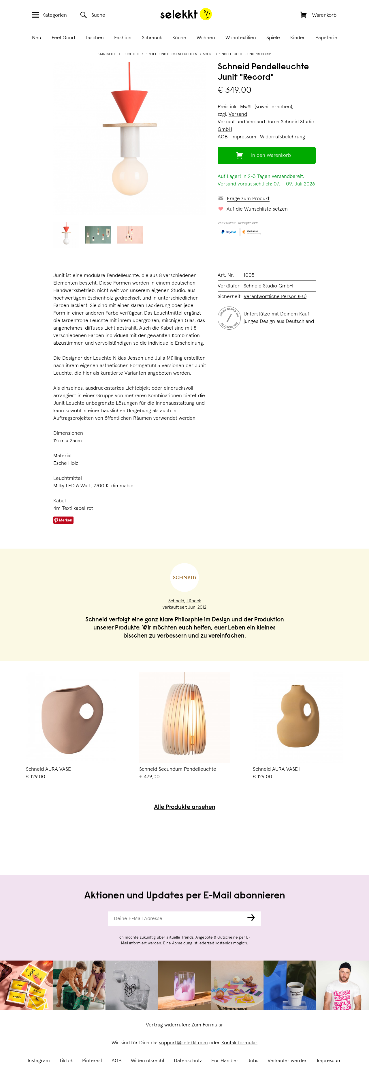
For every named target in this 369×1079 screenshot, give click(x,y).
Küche (179, 37)
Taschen (94, 37)
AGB (117, 1060)
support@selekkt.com (183, 1042)
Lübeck (194, 601)
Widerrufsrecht (148, 1060)
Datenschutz (188, 1060)
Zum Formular (207, 1025)
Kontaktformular (239, 1042)
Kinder (297, 37)
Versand (238, 114)
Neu (36, 37)
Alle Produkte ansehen (184, 808)
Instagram (39, 1060)
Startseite (107, 54)
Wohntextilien (240, 37)
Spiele (273, 37)
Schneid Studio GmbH (268, 286)
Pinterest (92, 1060)
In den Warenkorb (271, 155)
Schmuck (152, 37)
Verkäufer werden (288, 1060)
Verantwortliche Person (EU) (275, 296)
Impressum (329, 1060)
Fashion (122, 37)
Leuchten (130, 54)
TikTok (66, 1060)
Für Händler (224, 1060)
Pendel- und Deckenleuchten (170, 54)
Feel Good (63, 37)
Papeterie (326, 37)
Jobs (253, 1060)
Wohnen (206, 37)
